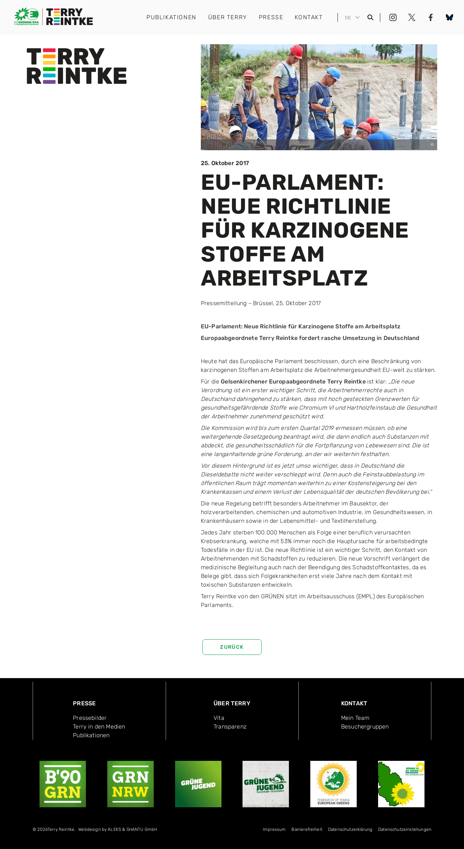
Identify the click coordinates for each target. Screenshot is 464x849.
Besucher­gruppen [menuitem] (365, 726)
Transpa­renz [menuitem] (230, 726)
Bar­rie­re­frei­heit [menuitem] (306, 829)
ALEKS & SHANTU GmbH (132, 829)
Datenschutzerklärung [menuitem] (350, 829)
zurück (232, 647)
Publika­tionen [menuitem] (91, 735)
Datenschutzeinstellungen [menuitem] (404, 829)
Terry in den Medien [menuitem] (99, 726)
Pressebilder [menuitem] (90, 717)
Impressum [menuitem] (274, 829)
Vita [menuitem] (219, 717)
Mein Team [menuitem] (355, 717)
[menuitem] (117, 831)
